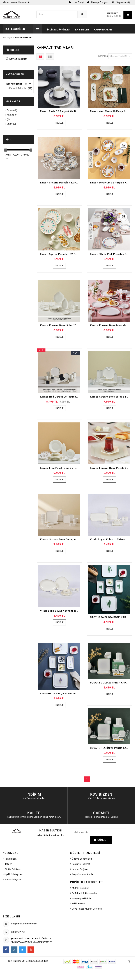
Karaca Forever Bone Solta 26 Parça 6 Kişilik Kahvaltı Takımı (60, 325)
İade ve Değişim (80, 869)
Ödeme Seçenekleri (82, 858)
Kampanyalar (103, 29)
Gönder (102, 839)
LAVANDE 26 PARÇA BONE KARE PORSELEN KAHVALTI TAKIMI (60, 693)
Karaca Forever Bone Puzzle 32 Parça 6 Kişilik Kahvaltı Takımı (110, 468)
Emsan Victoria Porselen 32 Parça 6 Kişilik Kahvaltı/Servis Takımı (60, 182)
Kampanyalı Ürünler (81, 898)
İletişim (8, 864)
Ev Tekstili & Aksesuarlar (84, 893)
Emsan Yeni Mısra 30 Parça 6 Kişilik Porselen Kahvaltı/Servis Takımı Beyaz (110, 111)
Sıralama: (103, 55)
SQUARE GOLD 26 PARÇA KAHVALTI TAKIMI (110, 682)
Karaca (9, 114)
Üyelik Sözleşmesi (13, 874)
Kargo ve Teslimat (81, 864)
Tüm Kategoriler (14, 83)
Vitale (9, 123)
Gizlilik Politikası (12, 869)
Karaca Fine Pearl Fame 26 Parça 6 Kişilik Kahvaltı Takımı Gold (60, 468)
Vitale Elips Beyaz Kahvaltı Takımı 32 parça (60, 610)
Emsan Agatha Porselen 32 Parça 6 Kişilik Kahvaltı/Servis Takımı (60, 254)
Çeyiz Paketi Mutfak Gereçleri (87, 908)
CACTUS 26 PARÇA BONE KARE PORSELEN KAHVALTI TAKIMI (110, 617)
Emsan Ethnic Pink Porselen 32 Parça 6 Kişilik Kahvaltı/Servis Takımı (110, 254)
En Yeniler (82, 29)
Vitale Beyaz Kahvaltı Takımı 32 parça (110, 539)
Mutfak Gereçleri (80, 888)
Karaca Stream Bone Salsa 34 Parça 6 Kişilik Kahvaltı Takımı (110, 396)
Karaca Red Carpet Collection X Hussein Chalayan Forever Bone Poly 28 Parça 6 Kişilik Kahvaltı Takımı (60, 396)
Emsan (9, 110)
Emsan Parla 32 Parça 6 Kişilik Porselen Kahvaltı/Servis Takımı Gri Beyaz (60, 111)
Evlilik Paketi (78, 903)
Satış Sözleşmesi (13, 879)
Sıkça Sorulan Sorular (83, 874)
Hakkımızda (10, 858)
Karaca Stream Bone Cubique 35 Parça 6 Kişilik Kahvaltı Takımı (60, 539)
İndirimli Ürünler (58, 29)
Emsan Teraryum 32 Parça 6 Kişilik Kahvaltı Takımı (110, 182)
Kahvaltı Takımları (16, 59)
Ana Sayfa (7, 38)
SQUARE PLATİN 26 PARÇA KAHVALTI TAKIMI (110, 748)
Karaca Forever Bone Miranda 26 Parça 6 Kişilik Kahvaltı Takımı (110, 325)
